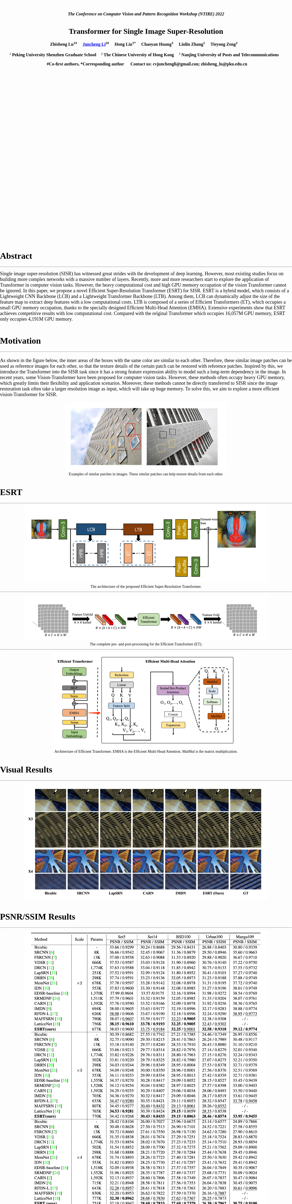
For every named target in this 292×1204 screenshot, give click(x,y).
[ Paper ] (40, 1086)
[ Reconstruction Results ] (57, 1106)
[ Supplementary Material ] (58, 1092)
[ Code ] (40, 1099)
